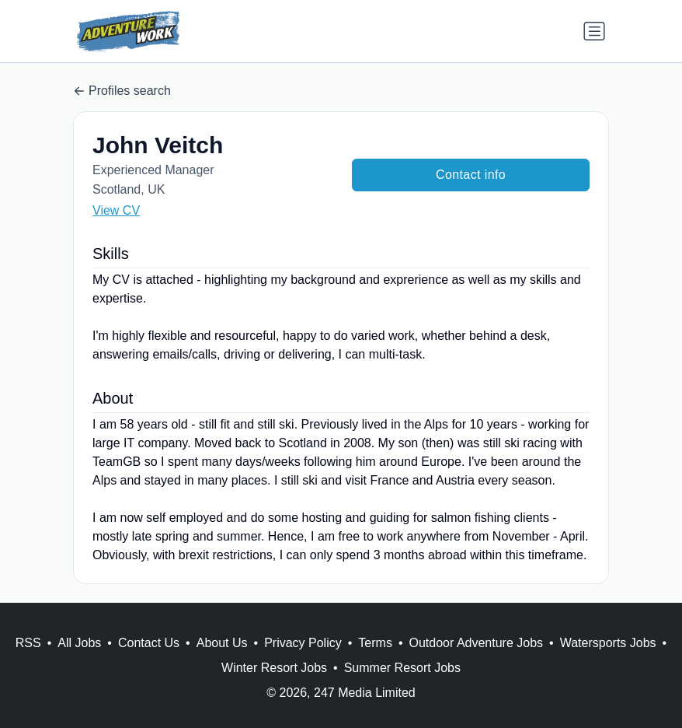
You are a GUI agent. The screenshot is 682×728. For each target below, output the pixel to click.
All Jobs (79, 642)
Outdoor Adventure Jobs (476, 642)
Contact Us (148, 642)
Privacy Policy (303, 642)
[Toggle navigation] (594, 31)
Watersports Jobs (608, 642)
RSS (28, 642)
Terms (375, 642)
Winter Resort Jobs (274, 667)
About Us (222, 642)
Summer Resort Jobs (402, 667)
